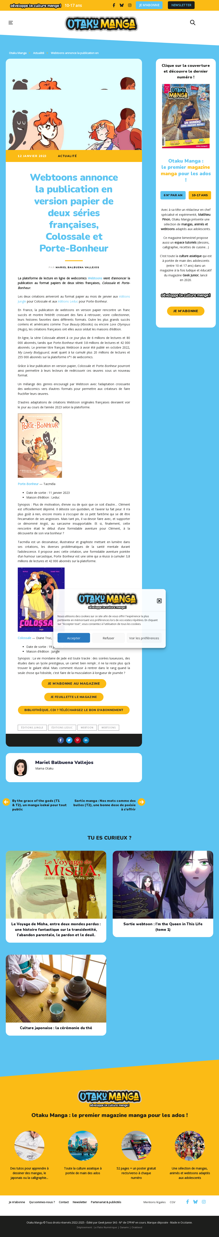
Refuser (108, 638)
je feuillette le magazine (74, 697)
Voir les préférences (144, 638)
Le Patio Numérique (105, 1227)
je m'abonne (185, 311)
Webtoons (95, 278)
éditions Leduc (68, 301)
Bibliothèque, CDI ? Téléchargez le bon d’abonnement (73, 710)
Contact (64, 1202)
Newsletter (181, 5)
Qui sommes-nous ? (42, 1202)
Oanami (124, 1227)
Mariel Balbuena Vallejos (77, 267)
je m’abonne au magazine (74, 683)
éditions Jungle (32, 727)
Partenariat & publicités (106, 1202)
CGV (172, 1202)
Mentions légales (155, 1202)
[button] (159, 601)
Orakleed (137, 1227)
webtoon (87, 727)
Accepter (73, 638)
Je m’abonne (149, 5)
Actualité (67, 156)
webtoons (109, 727)
